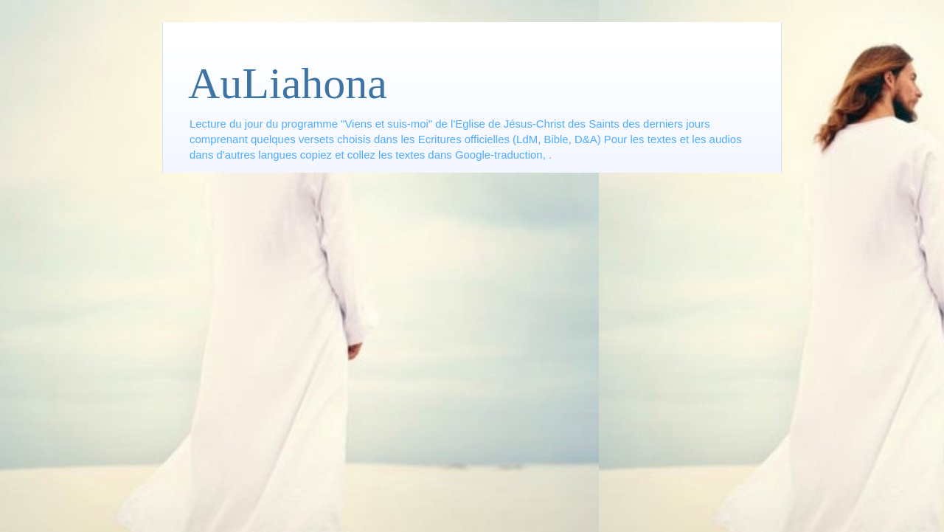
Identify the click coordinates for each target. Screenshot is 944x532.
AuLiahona (287, 83)
